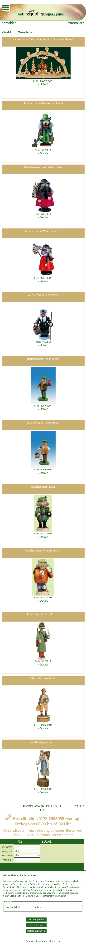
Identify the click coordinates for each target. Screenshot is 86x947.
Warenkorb (76, 23)
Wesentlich (12, 907)
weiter (78, 805)
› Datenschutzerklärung (36, 941)
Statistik (37, 907)
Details (44, 84)
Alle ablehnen (36, 925)
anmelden (9, 23)
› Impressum (54, 941)
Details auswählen (36, 931)
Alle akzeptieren (36, 919)
